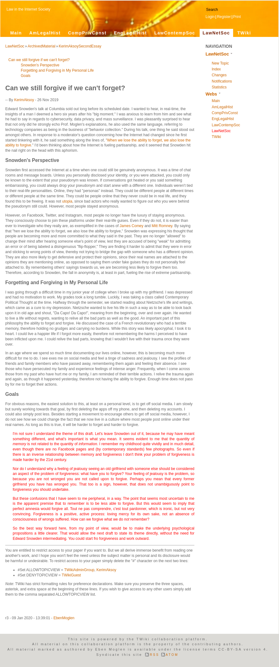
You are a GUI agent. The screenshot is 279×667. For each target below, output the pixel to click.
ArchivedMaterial (41, 46)
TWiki (244, 32)
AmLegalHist (45, 32)
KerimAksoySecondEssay (80, 46)
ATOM (172, 654)
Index (216, 69)
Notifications (222, 81)
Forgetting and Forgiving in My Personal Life (57, 70)
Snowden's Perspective (40, 65)
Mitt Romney (162, 226)
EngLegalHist (130, 32)
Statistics (219, 87)
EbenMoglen (63, 618)
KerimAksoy (24, 100)
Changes (219, 75)
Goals (25, 76)
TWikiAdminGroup (79, 570)
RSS (154, 654)
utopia (67, 201)
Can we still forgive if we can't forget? (39, 60)
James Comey (132, 226)
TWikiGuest (71, 575)
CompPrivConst (87, 32)
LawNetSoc (216, 32)
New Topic (220, 63)
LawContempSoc (174, 32)
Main (16, 32)
